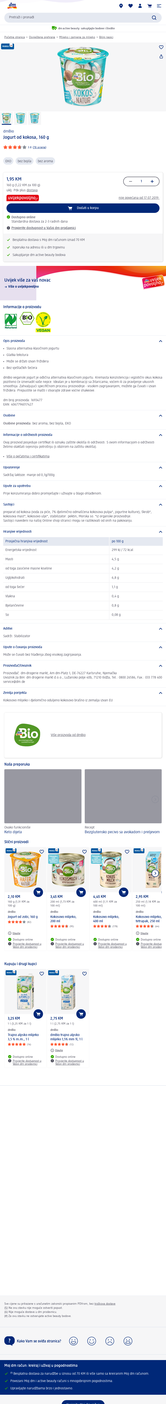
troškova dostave (104, 1303)
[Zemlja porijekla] (83, 693)
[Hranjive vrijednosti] (83, 531)
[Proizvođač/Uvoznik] (83, 665)
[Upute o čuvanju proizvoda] (83, 647)
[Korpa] (149, 5)
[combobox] (83, 18)
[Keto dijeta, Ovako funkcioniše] (42, 802)
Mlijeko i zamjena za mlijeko (77, 37)
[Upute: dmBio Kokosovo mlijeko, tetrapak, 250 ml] (142, 933)
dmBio (8, 131)
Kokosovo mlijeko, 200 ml (63, 919)
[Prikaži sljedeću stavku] (155, 873)
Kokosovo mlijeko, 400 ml (106, 919)
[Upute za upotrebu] (83, 486)
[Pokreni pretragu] (154, 18)
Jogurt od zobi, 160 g (23, 917)
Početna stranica (14, 37)
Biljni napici (106, 37)
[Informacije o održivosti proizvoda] (83, 435)
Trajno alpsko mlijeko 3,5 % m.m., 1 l (23, 1037)
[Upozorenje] (83, 467)
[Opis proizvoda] (83, 341)
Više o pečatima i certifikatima (27, 456)
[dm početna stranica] (11, 5)
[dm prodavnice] (121, 5)
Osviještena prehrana (42, 37)
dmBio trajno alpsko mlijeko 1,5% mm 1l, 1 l (66, 1037)
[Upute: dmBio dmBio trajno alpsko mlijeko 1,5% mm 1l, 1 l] (56, 1050)
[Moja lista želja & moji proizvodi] (130, 5)
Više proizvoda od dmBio (47, 735)
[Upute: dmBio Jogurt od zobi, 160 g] (14, 933)
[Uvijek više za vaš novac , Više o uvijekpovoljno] (83, 283)
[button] (159, 5)
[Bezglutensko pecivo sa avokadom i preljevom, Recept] (123, 802)
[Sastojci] (83, 504)
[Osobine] (83, 415)
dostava (32, 190)
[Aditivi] (83, 628)
